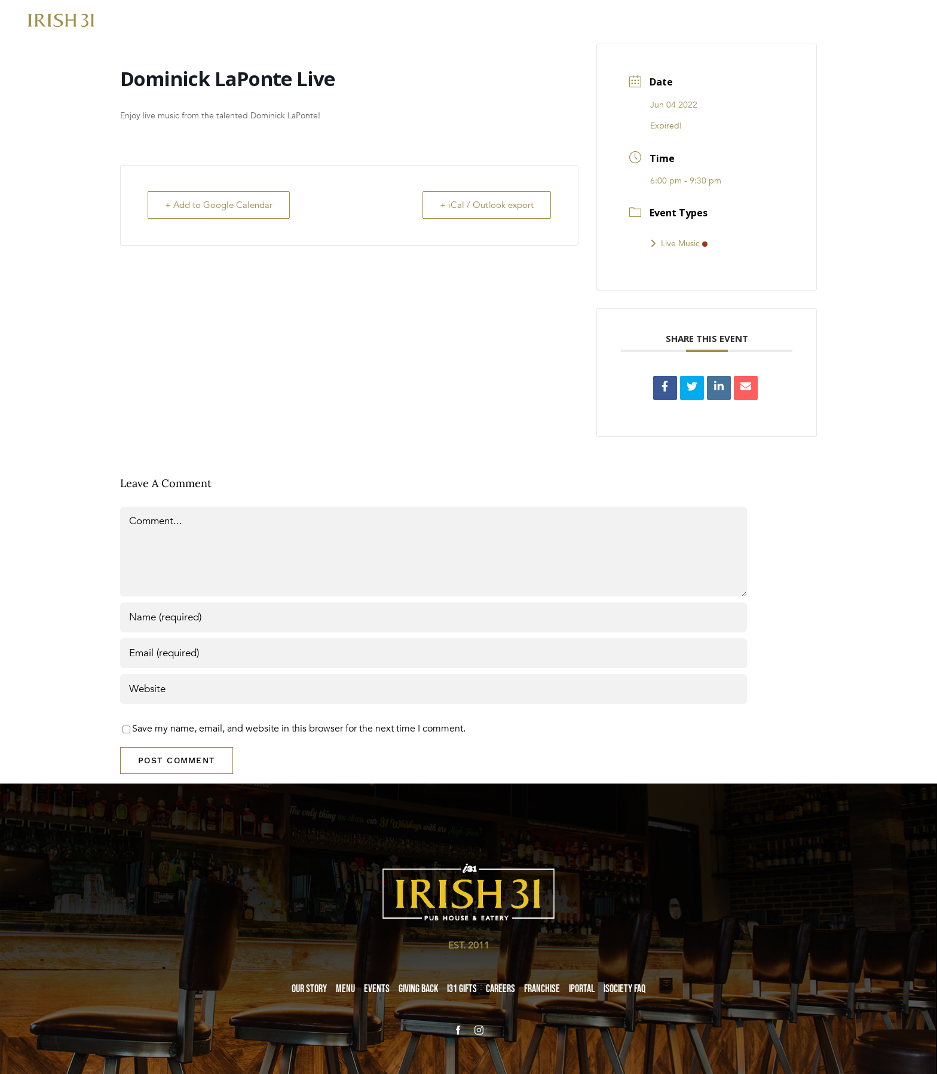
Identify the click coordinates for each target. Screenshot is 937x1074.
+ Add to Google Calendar (218, 205)
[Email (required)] (433, 653)
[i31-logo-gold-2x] (61, 18)
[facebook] (458, 1030)
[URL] (433, 689)
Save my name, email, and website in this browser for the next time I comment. (299, 728)
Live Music (679, 243)
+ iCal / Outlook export (487, 205)
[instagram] (478, 1030)
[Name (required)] (433, 617)
